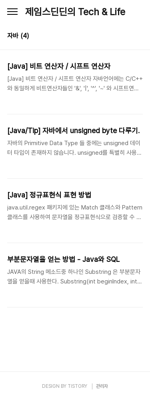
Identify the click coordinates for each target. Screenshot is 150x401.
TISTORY (77, 386)
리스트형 (138, 37)
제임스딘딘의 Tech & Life (75, 12)
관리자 (102, 386)
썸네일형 (127, 37)
